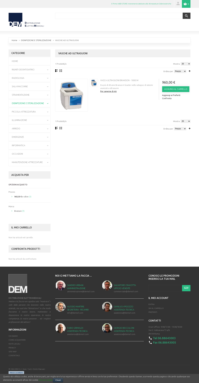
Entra (151, 304)
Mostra (176, 64)
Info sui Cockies (45, 380)
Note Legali (14, 344)
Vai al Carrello (156, 308)
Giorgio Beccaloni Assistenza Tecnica (124, 329)
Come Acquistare (17, 340)
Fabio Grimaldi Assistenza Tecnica (77, 329)
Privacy (12, 348)
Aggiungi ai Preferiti (171, 95)
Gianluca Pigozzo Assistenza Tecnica (124, 308)
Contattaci (14, 355)
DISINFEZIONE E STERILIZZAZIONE (36, 40)
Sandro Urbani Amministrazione (76, 287)
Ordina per (168, 71)
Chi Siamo (13, 336)
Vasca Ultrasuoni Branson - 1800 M (119, 80)
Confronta (166, 98)
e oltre (21, 196)
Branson (18, 211)
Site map (12, 352)
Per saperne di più (108, 91)
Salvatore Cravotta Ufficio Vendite (125, 287)
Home (14, 40)
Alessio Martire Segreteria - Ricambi (78, 308)
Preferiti (152, 312)
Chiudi (58, 380)
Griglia (60, 70)
